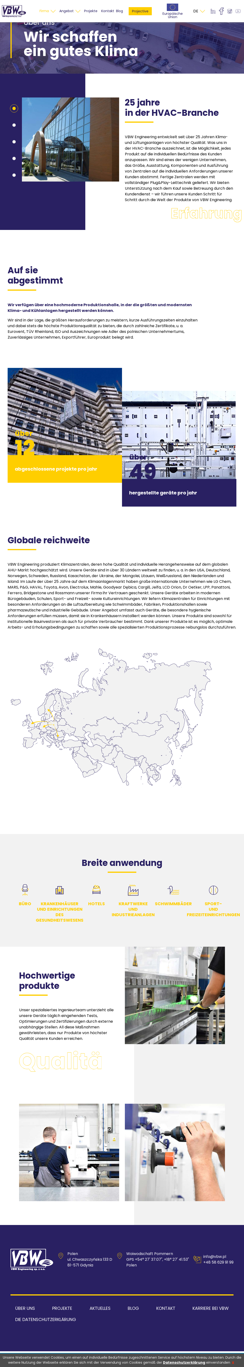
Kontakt (165, 1324)
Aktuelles (100, 1324)
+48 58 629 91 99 (218, 1278)
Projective (140, 19)
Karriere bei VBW (211, 1324)
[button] (14, 124)
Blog (119, 19)
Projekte (62, 1324)
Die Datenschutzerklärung (45, 1335)
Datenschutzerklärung (184, 1362)
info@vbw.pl (214, 1272)
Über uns (25, 1324)
